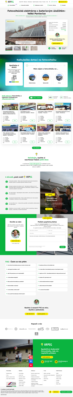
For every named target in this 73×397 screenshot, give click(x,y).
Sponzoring (46, 378)
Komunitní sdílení (22, 376)
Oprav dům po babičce (10, 378)
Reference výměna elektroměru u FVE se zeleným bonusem (36, 384)
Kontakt (57, 382)
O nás (47, 2)
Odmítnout (56, 391)
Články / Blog (58, 378)
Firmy (7, 375)
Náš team (45, 376)
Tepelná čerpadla (36, 2)
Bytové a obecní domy (10, 376)
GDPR (57, 373)
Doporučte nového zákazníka (49, 375)
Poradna (43, 2)
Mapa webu (58, 383)
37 (61, 97)
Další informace (4, 394)
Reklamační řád (59, 375)
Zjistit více (49, 209)
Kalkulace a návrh (22, 378)
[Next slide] (44, 32)
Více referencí (36, 147)
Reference (25, 2)
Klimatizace (30, 2)
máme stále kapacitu (35, 163)
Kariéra (45, 380)
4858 (50, 97)
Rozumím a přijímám (66, 391)
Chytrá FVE (21, 2)
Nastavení (50, 392)
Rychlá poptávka (47, 357)
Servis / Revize (21, 383)
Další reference (7, 96)
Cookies (57, 380)
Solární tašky (21, 385)
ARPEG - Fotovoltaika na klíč (20, 15)
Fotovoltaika (8, 370)
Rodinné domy (9, 373)
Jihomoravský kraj (8, 99)
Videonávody (58, 376)
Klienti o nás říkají (47, 373)
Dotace (40, 2)
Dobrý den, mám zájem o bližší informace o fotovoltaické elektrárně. (47, 238)
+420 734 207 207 (15, 240)
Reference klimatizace (35, 376)
